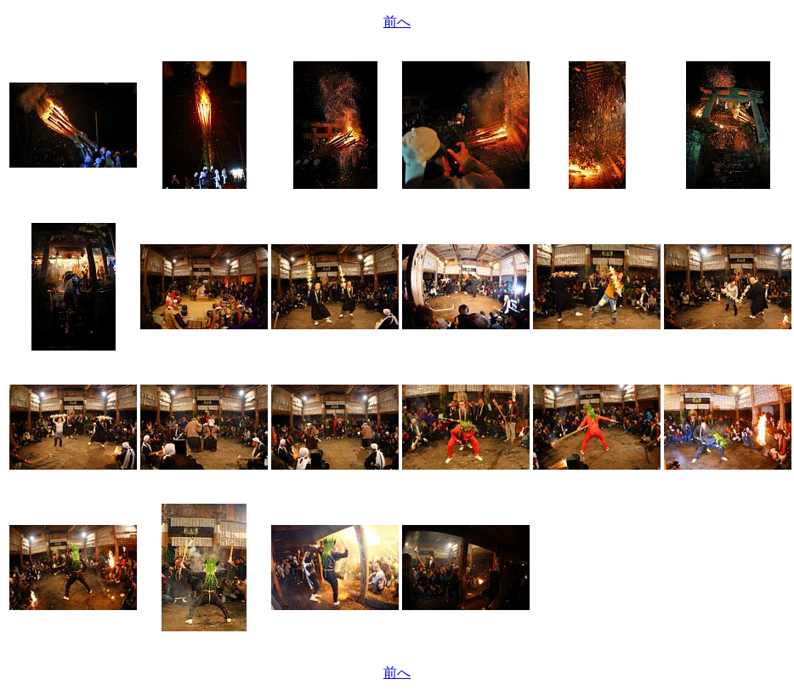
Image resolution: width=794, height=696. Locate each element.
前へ (397, 21)
